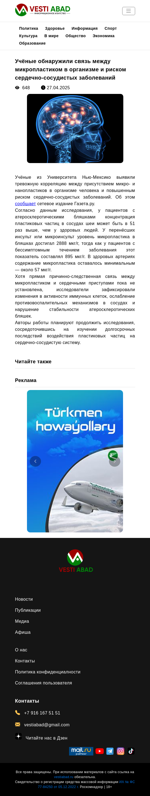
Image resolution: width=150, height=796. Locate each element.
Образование (32, 43)
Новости (24, 599)
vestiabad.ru (63, 777)
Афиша (23, 632)
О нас (21, 650)
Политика (28, 28)
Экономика (104, 36)
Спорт (111, 28)
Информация (85, 28)
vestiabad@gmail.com (42, 724)
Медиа (22, 621)
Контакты (25, 661)
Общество (76, 36)
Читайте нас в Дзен (41, 736)
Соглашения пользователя (43, 683)
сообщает (25, 203)
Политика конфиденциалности (48, 672)
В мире (51, 36)
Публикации (28, 610)
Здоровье (55, 28)
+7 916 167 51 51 (38, 713)
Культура (28, 36)
